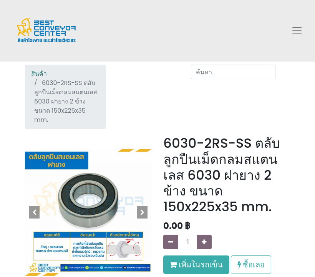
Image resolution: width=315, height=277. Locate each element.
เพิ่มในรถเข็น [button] (196, 264)
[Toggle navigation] (297, 30)
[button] (34, 212)
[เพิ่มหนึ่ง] (204, 242)
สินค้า (39, 73)
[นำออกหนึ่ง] (170, 242)
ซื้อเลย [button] (251, 264)
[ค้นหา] (282, 72)
